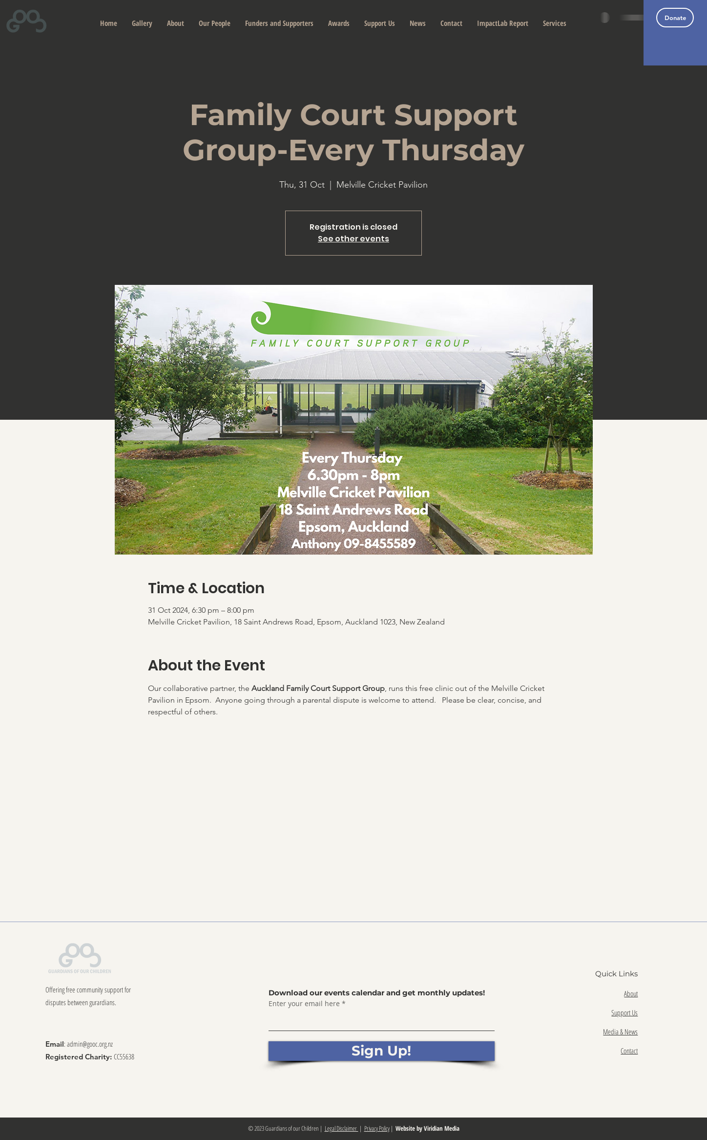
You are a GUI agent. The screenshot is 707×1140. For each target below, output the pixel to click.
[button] (175, 23)
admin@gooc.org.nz (90, 1044)
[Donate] (675, 17)
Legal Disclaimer (341, 1128)
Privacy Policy (377, 1128)
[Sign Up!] (382, 1051)
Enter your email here (304, 1003)
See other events (353, 238)
